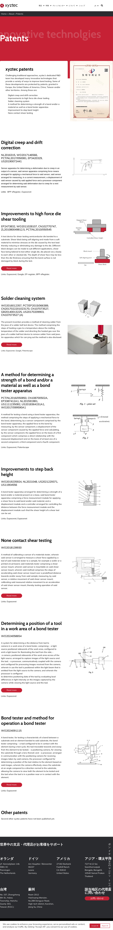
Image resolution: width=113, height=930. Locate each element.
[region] (56, 925)
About (11, 14)
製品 (41, 5)
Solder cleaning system (18, 101)
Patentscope (27, 351)
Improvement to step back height (23, 110)
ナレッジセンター (60, 5)
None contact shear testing (20, 113)
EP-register (30, 274)
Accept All (105, 925)
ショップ (82, 6)
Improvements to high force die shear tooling (28, 98)
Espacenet (26, 192)
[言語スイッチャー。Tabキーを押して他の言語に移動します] (96, 5)
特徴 (48, 5)
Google (20, 274)
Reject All (94, 925)
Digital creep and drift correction (23, 95)
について (73, 5)
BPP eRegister (14, 192)
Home (4, 14)
